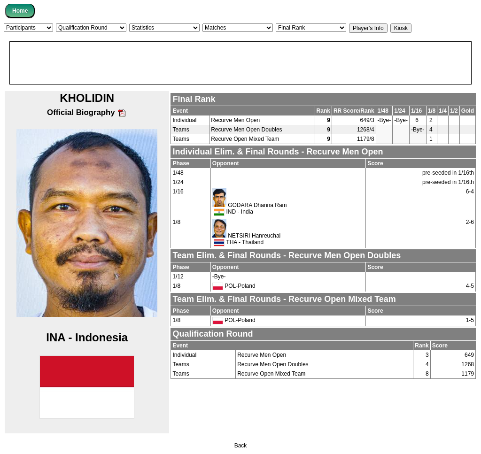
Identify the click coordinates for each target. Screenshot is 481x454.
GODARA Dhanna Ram (257, 205)
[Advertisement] (240, 63)
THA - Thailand (239, 242)
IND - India (233, 211)
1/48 (177, 172)
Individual (184, 120)
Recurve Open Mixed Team (245, 139)
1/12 (177, 276)
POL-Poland (234, 286)
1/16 (177, 191)
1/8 (176, 222)
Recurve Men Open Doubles (246, 129)
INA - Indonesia (87, 337)
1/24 (177, 182)
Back (240, 445)
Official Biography (87, 112)
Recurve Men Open (235, 120)
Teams (180, 129)
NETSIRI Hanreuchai (254, 235)
